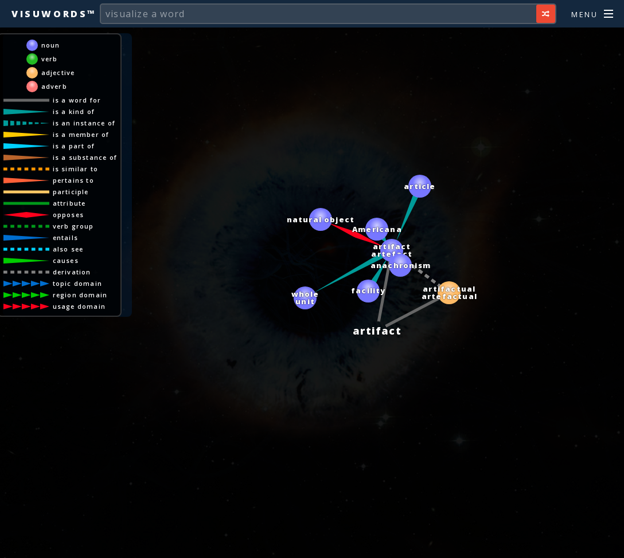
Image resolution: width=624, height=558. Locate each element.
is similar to (76, 168)
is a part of (74, 146)
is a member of (81, 134)
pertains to (73, 180)
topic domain (77, 283)
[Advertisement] (312, 543)
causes (66, 260)
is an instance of (84, 123)
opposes (68, 214)
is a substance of (85, 157)
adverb (54, 86)
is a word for (77, 100)
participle (71, 191)
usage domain (79, 306)
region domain (80, 294)
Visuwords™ (53, 13)
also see (68, 249)
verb (49, 58)
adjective (58, 72)
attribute (69, 203)
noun (50, 45)
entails (65, 237)
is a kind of (74, 111)
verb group (73, 226)
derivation (72, 272)
